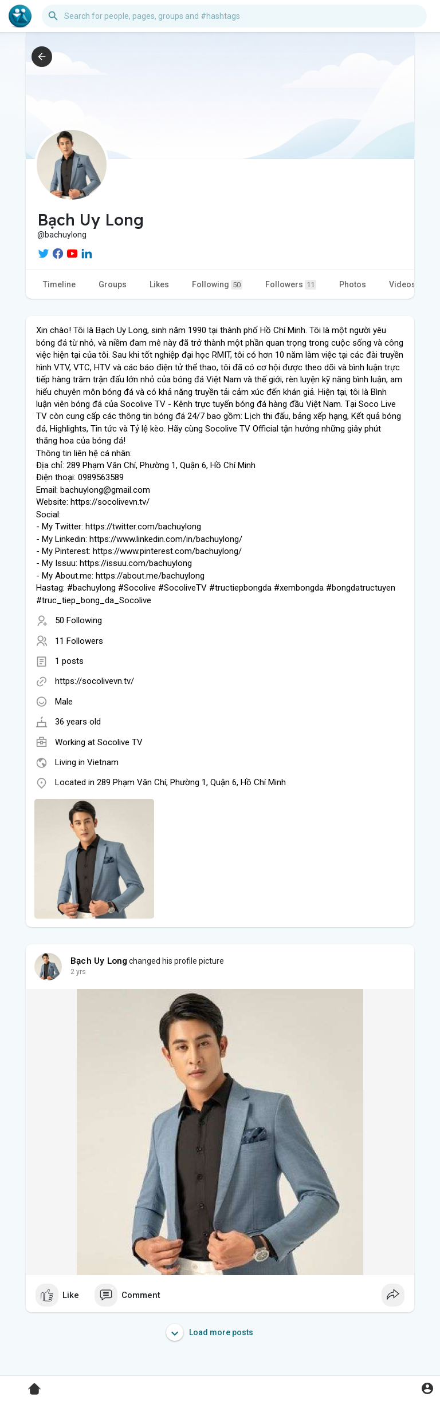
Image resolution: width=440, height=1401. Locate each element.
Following (217, 285)
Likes (159, 284)
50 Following (78, 620)
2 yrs (78, 972)
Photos (352, 284)
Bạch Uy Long (98, 961)
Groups (113, 284)
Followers (290, 285)
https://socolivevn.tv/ (94, 681)
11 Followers (79, 641)
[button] (234, 16)
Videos (402, 284)
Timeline (59, 284)
